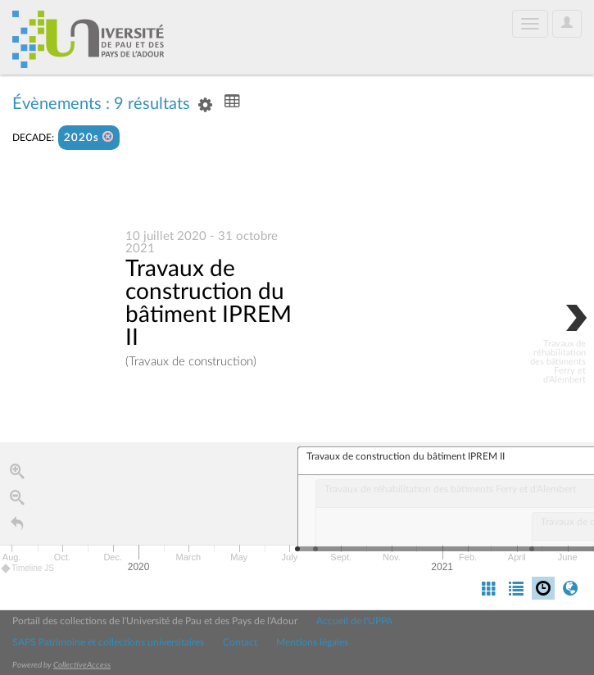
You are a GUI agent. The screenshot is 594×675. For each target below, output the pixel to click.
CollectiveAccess (82, 665)
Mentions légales (312, 642)
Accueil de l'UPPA (354, 621)
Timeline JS (28, 568)
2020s (89, 137)
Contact (240, 642)
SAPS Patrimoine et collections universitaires (108, 642)
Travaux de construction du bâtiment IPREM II (208, 304)
